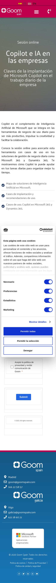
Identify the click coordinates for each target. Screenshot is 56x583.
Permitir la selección (28, 340)
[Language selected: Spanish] (28, 3)
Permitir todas (28, 331)
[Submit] (23, 397)
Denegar (27, 350)
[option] (32, 3)
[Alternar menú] (36, 11)
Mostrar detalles (38, 322)
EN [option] (34, 3)
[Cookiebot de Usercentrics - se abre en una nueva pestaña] (40, 230)
